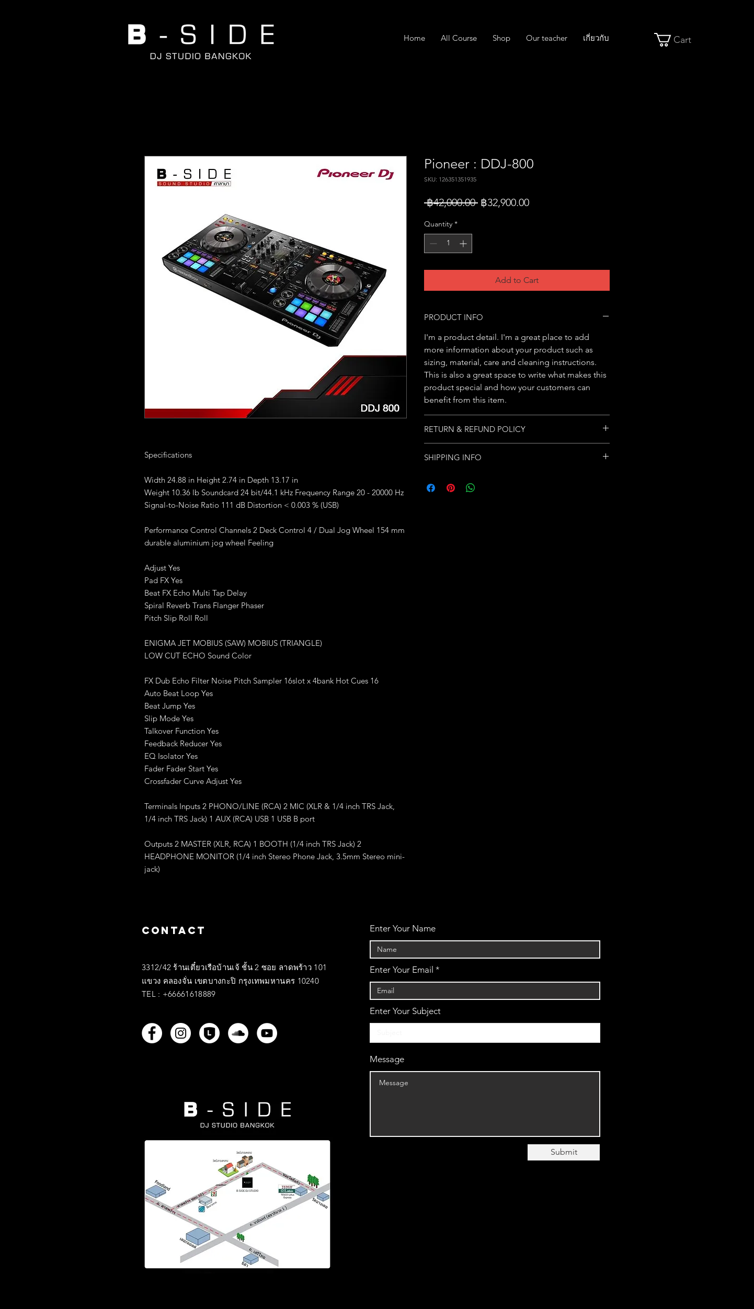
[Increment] (464, 243)
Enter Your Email (401, 969)
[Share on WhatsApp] (470, 488)
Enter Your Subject (405, 1011)
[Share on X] (490, 488)
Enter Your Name (403, 928)
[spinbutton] (448, 243)
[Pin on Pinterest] (450, 488)
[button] (679, 40)
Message (387, 1059)
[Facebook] (152, 1033)
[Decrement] (432, 243)
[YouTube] (267, 1033)
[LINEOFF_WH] (209, 1033)
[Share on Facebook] (431, 488)
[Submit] (564, 1152)
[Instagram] (180, 1033)
